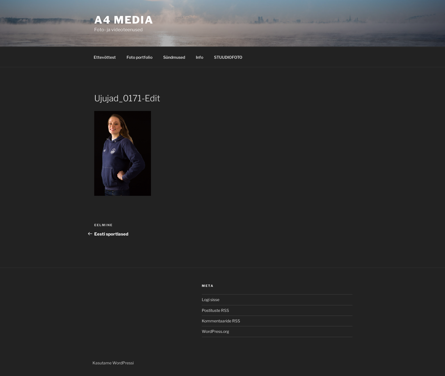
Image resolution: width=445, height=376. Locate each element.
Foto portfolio (139, 57)
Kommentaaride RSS (221, 320)
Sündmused (174, 57)
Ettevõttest (105, 57)
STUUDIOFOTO (228, 57)
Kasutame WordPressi (113, 362)
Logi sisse (210, 299)
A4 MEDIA (124, 20)
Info (199, 57)
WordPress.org (215, 331)
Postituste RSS (215, 310)
